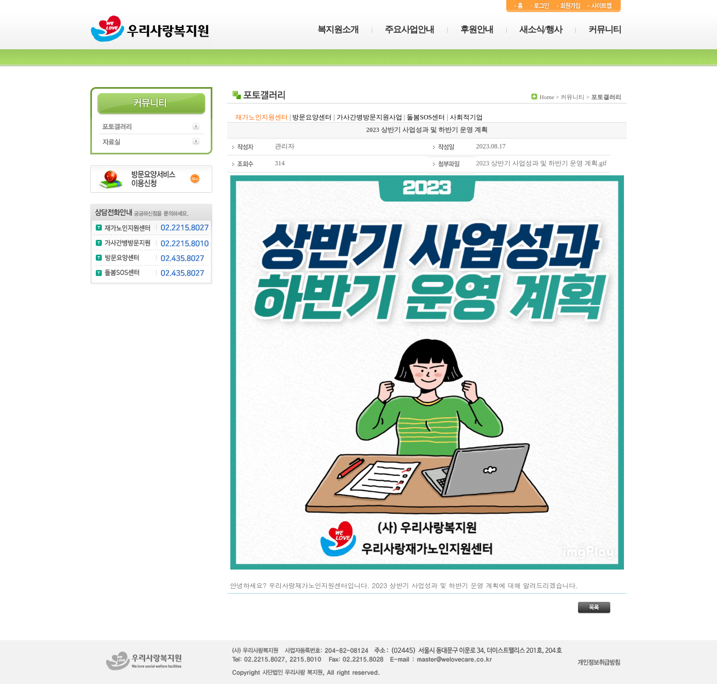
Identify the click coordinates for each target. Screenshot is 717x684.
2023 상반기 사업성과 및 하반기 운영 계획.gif (541, 163)
